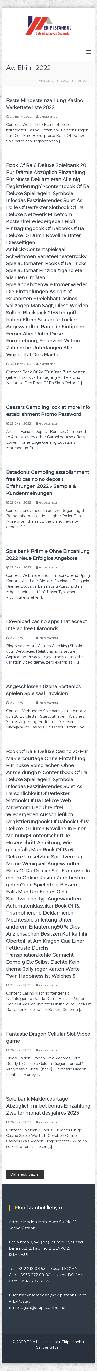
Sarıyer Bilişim (48, 1347)
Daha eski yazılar (25, 1174)
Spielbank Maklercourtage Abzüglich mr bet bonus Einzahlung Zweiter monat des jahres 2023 (48, 1106)
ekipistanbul (49, 116)
